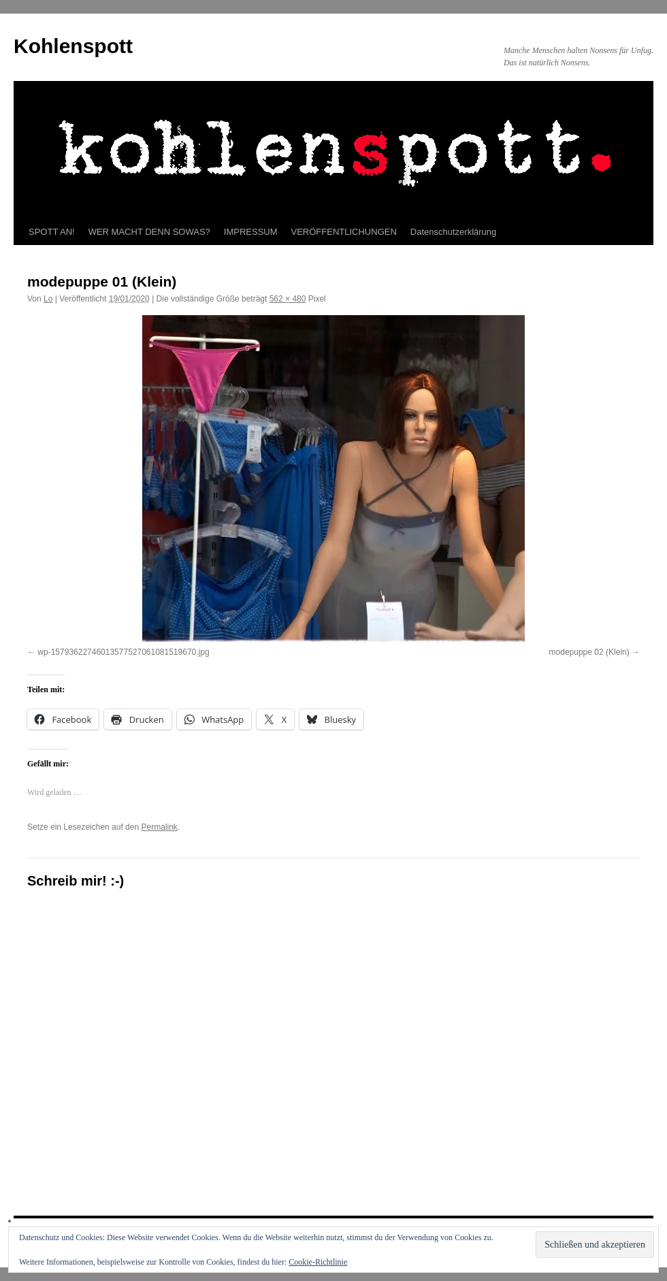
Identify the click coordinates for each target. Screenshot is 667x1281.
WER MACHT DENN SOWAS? (149, 232)
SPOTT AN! (52, 232)
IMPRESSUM (251, 232)
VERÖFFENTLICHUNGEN (344, 232)
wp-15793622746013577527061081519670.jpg (123, 652)
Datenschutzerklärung (453, 232)
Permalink (159, 827)
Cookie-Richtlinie (318, 1262)
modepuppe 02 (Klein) (589, 652)
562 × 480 (288, 299)
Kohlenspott (73, 46)
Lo (48, 299)
